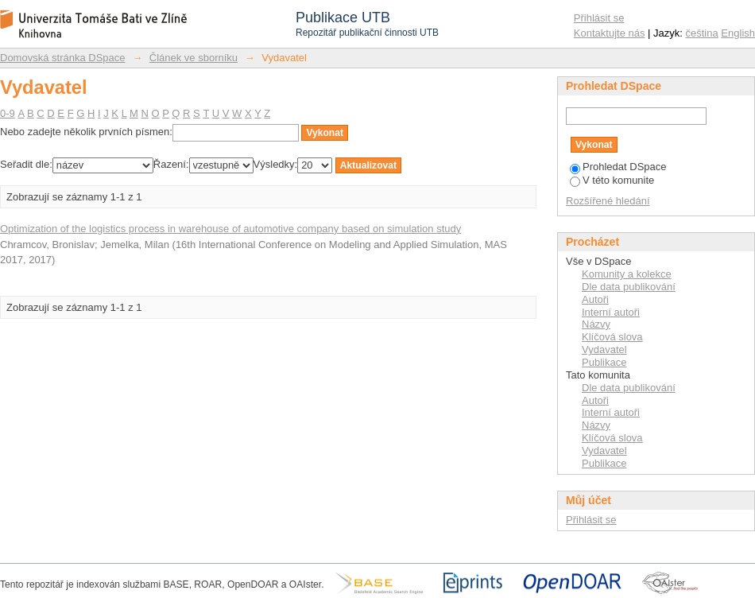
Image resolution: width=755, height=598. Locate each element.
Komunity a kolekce (627, 274)
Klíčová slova (612, 337)
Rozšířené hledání (608, 201)
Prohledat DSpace (618, 167)
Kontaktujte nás (609, 33)
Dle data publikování (629, 287)
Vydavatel (604, 349)
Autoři (595, 299)
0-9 (7, 113)
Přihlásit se (599, 18)
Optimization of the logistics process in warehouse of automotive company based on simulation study (230, 229)
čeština (702, 33)
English (738, 33)
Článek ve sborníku (193, 58)
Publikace (604, 362)
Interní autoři (611, 312)
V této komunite (612, 180)
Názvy (596, 324)
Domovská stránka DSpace (63, 58)
